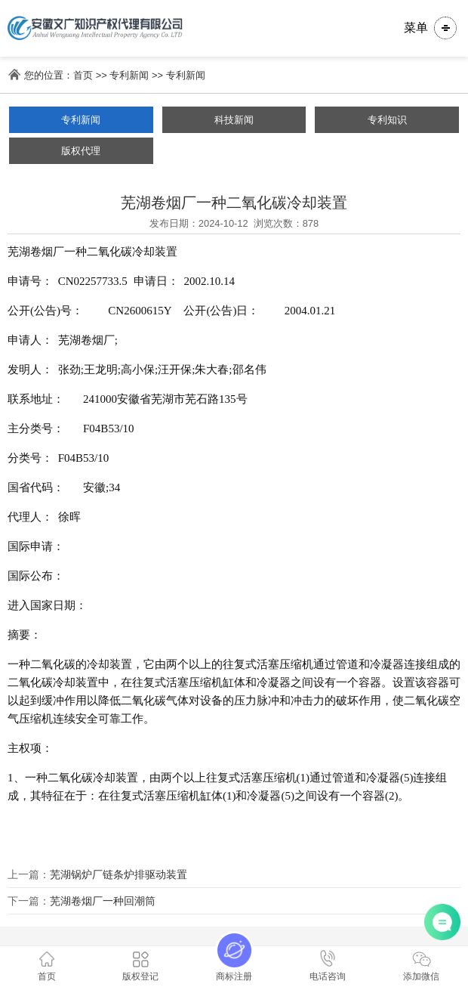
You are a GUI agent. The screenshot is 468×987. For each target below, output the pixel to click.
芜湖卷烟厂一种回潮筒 (102, 901)
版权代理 (80, 150)
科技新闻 (234, 119)
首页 (83, 75)
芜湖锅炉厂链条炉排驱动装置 (118, 874)
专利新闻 (129, 75)
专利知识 (387, 119)
